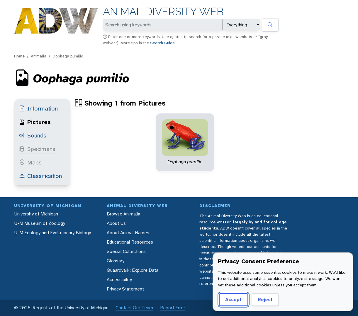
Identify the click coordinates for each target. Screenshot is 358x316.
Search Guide (162, 42)
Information (38, 108)
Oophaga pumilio (67, 56)
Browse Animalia (123, 214)
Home (19, 56)
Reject (265, 299)
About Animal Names (128, 233)
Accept (233, 299)
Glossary (115, 261)
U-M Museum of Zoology (39, 223)
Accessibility (119, 279)
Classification (40, 175)
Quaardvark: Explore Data (132, 270)
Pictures (35, 122)
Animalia (38, 56)
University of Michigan (36, 214)
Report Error (172, 308)
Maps (30, 162)
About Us (116, 223)
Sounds (32, 135)
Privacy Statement (125, 289)
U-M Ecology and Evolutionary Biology (52, 233)
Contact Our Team (134, 308)
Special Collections (126, 251)
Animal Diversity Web (163, 11)
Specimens (37, 149)
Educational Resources (130, 242)
